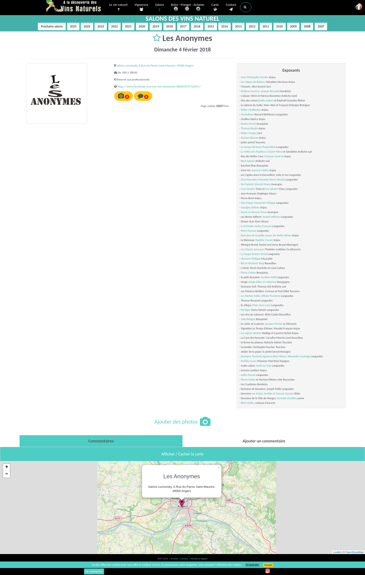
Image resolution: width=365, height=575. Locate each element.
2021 (128, 26)
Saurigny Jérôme (250, 207)
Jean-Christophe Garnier (254, 77)
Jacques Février (273, 323)
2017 (183, 26)
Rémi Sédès (247, 403)
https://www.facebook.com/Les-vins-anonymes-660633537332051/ (159, 86)
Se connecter (94, 571)
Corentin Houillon (287, 398)
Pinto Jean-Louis (261, 305)
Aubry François (263, 226)
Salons (159, 7)
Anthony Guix (264, 365)
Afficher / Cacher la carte (183, 454)
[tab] (101, 441)
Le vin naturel (118, 7)
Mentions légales (199, 558)
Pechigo (245, 309)
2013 (238, 26)
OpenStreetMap (354, 552)
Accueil (175, 558)
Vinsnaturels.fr (75, 6)
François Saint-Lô (274, 156)
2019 (155, 26)
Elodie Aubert (266, 100)
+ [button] (6, 467)
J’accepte (268, 565)
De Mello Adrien (282, 235)
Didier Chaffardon (251, 109)
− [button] (6, 474)
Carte (215, 7)
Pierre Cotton (248, 272)
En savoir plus (252, 565)
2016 (197, 26)
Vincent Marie (262, 184)
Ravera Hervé (248, 123)
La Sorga (245, 254)
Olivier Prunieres (271, 296)
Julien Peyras (248, 375)
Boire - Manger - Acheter (187, 7)
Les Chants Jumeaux (252, 249)
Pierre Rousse (248, 230)
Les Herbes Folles (250, 296)
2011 (266, 26)
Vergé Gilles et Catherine (263, 282)
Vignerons (141, 7)
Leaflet (337, 552)
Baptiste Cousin (264, 240)
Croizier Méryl (275, 151)
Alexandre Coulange (298, 356)
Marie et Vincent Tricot (254, 212)
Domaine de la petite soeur (256, 235)
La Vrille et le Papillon (253, 151)
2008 (307, 26)
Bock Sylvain (248, 161)
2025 (73, 26)
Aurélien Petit (268, 277)
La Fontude (247, 226)
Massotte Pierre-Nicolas (271, 179)
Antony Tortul (259, 254)
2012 (252, 26)
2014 (224, 26)
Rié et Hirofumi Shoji (252, 263)
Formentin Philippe (265, 202)
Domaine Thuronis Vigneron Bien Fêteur (263, 356)
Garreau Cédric (260, 170)
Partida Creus (248, 361)
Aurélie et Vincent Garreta (279, 393)
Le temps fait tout (251, 147)
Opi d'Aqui (247, 202)
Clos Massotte (249, 179)
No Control (247, 184)
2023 (100, 26)
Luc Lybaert (271, 189)
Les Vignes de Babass (253, 82)
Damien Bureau (249, 137)
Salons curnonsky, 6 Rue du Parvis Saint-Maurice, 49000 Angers (155, 65)
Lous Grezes (247, 189)
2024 (87, 26)
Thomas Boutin (249, 128)
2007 (321, 26)
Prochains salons (52, 26)
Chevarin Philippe (251, 258)
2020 (142, 26)
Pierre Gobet (248, 379)
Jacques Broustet (270, 91)
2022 (114, 26)
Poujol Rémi (269, 147)
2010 (279, 26)
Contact (231, 7)
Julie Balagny (248, 319)
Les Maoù (257, 393)
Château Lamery (250, 91)
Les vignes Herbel (251, 333)
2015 (210, 26)
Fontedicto (247, 114)
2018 (169, 26)
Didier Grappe (249, 133)
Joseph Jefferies (271, 216)
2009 (293, 26)
